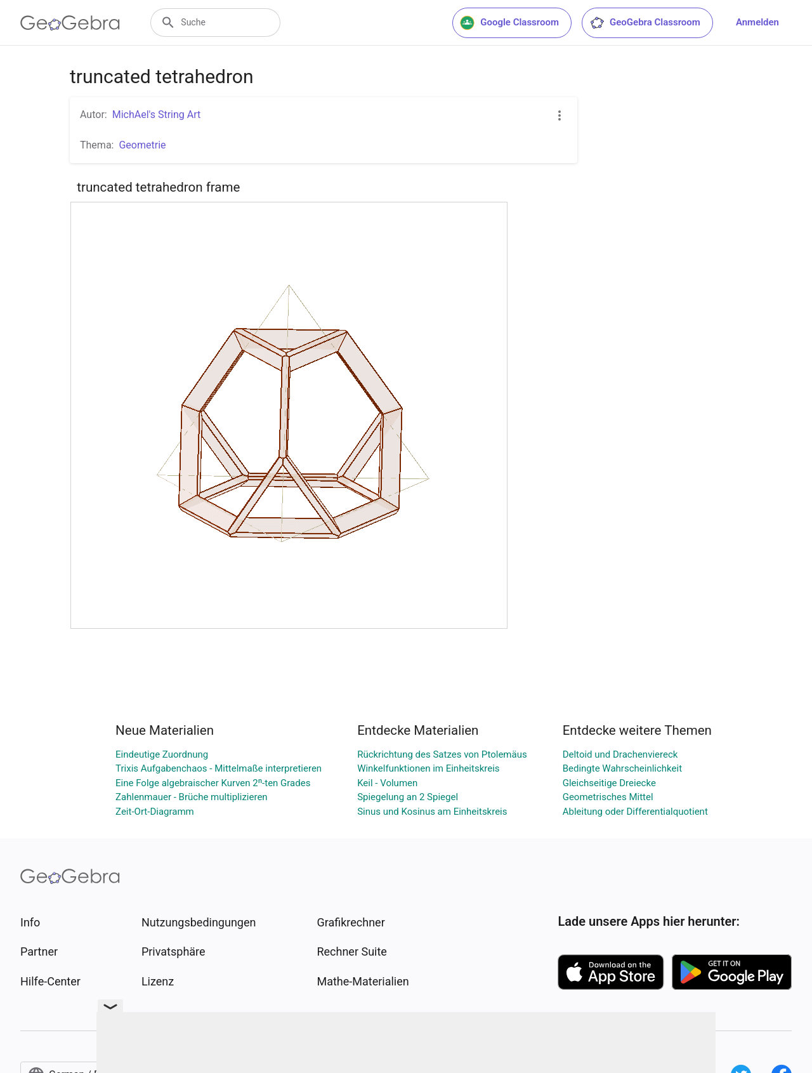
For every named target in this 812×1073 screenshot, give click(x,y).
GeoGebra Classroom (644, 22)
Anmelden (757, 22)
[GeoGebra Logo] (70, 22)
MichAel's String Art (156, 115)
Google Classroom (509, 22)
